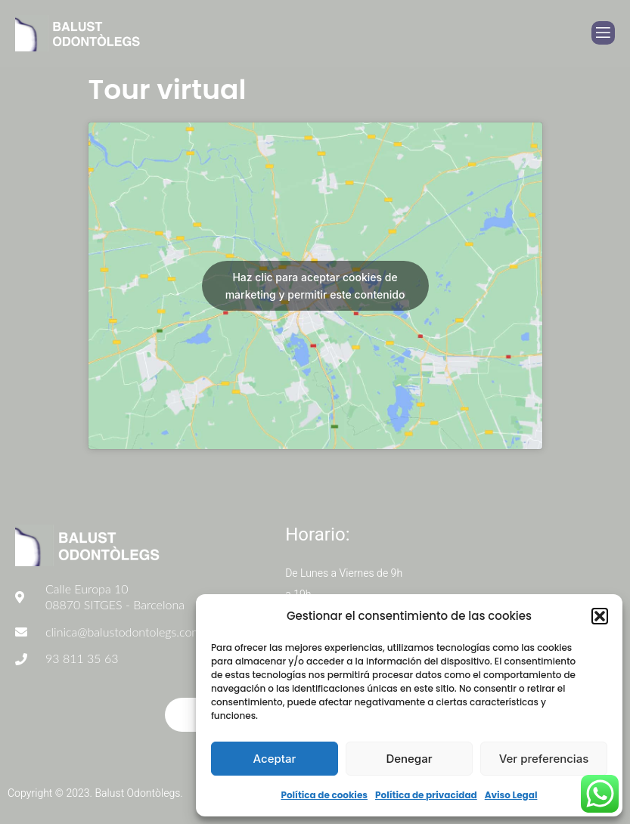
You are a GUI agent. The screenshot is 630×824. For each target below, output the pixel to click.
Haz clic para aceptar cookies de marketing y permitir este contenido (315, 286)
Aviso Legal (511, 794)
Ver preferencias (544, 758)
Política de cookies (324, 794)
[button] (599, 616)
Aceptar (274, 758)
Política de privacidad (426, 794)
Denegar (409, 758)
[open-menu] (603, 33)
